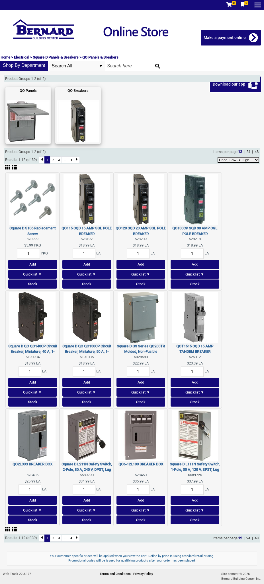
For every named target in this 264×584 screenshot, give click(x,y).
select (101, 66)
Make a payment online (225, 37)
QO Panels (28, 90)
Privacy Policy (143, 574)
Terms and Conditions (116, 574)
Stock (32, 284)
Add (32, 264)
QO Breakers (78, 90)
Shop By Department (24, 65)
